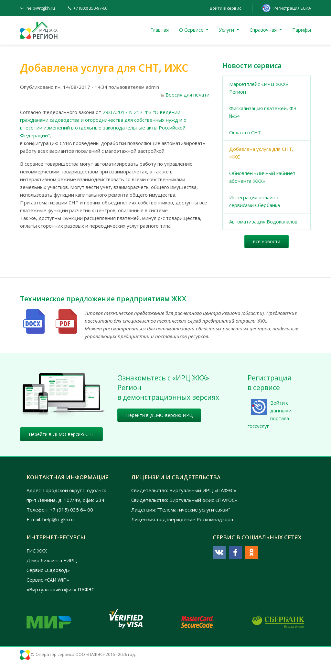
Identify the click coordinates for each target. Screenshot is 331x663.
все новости (266, 241)
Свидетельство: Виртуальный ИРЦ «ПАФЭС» (183, 490)
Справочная (264, 29)
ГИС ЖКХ (37, 550)
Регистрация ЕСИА (292, 8)
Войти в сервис (225, 8)
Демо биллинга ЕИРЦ (52, 560)
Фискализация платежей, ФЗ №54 (262, 112)
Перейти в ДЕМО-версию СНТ (61, 434)
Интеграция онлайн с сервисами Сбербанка (254, 201)
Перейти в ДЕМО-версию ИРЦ (159, 415)
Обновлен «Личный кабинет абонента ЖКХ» (262, 177)
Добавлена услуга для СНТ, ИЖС (261, 153)
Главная (159, 29)
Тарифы (301, 29)
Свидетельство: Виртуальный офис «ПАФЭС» (184, 500)
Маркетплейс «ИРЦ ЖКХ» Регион (258, 88)
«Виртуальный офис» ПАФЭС (60, 589)
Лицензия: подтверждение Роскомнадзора (182, 519)
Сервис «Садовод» (48, 570)
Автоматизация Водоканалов (263, 221)
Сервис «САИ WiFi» (48, 579)
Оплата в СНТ (245, 132)
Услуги (227, 29)
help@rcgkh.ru (41, 8)
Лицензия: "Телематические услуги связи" (180, 509)
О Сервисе (192, 29)
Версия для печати (184, 94)
